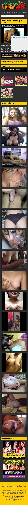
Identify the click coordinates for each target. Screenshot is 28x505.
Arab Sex (17, 485)
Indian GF (11, 485)
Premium (24, 12)
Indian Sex (22, 485)
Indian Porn (4, 486)
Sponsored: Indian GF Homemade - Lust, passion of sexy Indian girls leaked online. (14, 26)
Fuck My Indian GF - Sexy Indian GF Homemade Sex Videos (12, 62)
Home (3, 12)
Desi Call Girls (11, 486)
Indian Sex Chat (16, 12)
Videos (8, 12)
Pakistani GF (5, 485)
